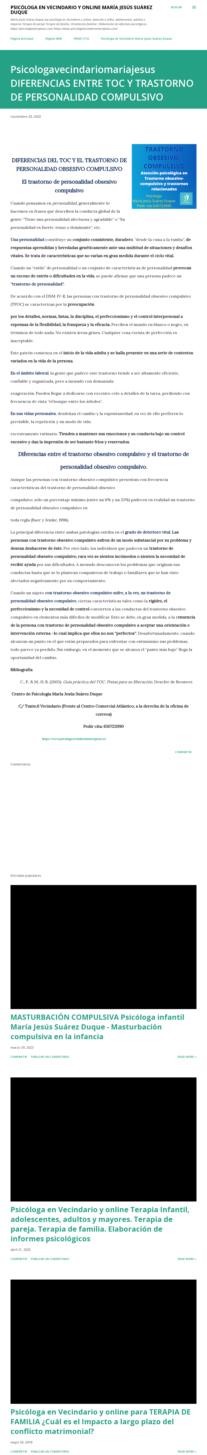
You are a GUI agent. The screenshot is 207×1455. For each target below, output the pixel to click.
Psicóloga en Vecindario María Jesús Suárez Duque (136, 38)
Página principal (22, 38)
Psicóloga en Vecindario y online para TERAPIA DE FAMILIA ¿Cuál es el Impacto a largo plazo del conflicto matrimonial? (101, 1421)
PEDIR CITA (81, 38)
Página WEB (53, 38)
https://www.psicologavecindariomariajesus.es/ (74, 739)
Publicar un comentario (50, 1057)
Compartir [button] (183, 752)
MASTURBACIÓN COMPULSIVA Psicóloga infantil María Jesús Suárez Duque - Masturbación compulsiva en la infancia (97, 1026)
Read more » (187, 1057)
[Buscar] (176, 7)
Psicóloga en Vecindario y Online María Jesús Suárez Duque (81, 9)
